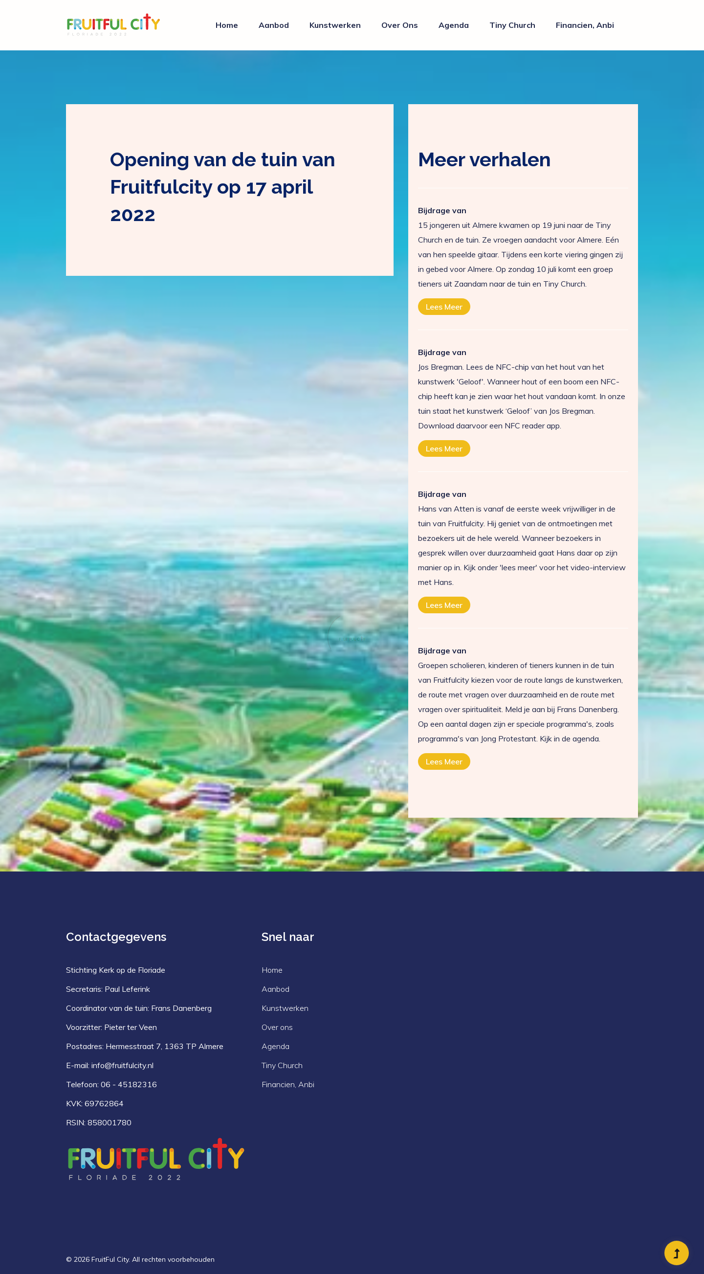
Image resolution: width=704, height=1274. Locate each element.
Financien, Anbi (585, 25)
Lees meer (444, 307)
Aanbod (274, 25)
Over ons (399, 25)
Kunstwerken (335, 25)
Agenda (454, 25)
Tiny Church (512, 25)
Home (227, 25)
